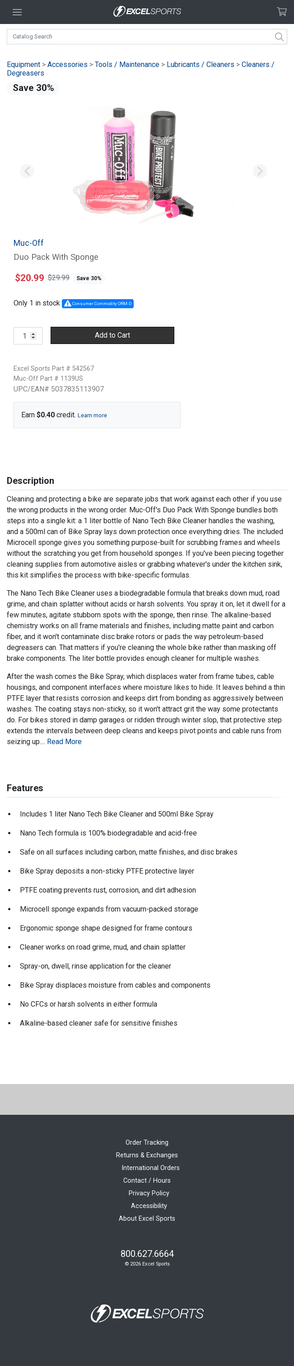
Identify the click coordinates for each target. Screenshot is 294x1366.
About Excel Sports (147, 1219)
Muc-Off (29, 243)
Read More (64, 741)
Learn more (92, 415)
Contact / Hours (147, 1181)
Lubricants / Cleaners (200, 64)
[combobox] (147, 36)
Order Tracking (147, 1142)
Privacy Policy (149, 1193)
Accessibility (149, 1206)
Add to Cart (112, 335)
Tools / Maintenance (127, 64)
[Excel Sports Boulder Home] (147, 12)
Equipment (23, 64)
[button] (27, 171)
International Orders (150, 1168)
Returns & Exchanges (147, 1155)
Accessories (67, 64)
